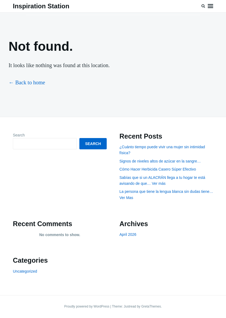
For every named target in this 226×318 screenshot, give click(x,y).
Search (19, 135)
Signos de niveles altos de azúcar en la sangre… (160, 161)
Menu (210, 6)
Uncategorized (25, 271)
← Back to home (27, 82)
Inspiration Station (41, 6)
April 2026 (128, 234)
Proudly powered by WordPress (87, 306)
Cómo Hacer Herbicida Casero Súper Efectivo (158, 169)
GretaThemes (151, 306)
